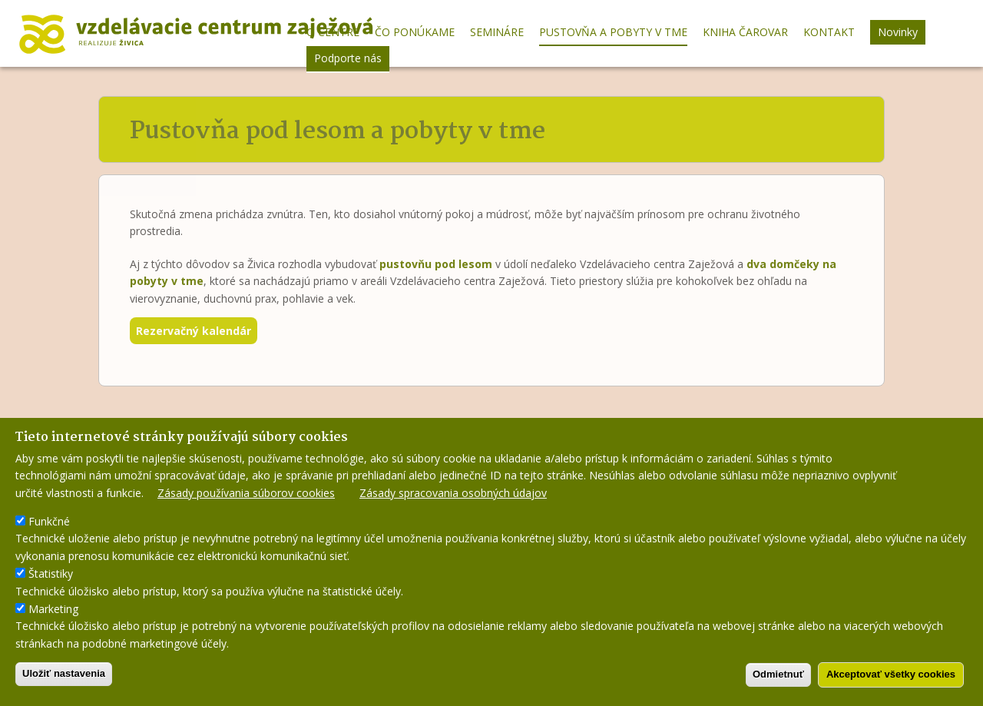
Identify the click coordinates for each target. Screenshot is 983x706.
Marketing (53, 614)
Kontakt (829, 32)
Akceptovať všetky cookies (890, 679)
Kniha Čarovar (745, 32)
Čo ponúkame (415, 32)
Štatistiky (50, 579)
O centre (332, 32)
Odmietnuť (778, 679)
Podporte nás (348, 58)
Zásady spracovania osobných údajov (453, 497)
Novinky (898, 32)
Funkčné (49, 526)
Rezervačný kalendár (193, 330)
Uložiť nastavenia (63, 678)
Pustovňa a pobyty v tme (613, 32)
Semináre (497, 32)
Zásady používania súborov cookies (246, 497)
